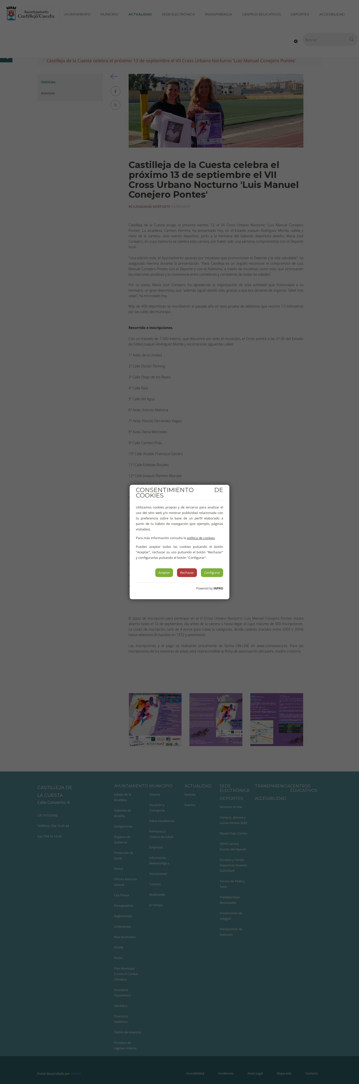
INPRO (218, 588)
